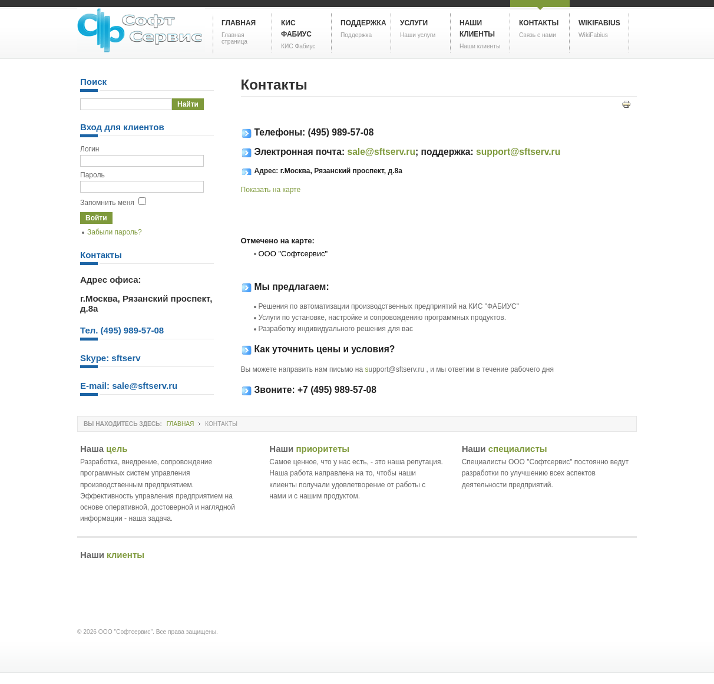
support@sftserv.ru (518, 152)
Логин (89, 149)
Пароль (92, 175)
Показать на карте (271, 190)
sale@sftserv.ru (381, 152)
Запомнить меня (107, 203)
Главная (180, 424)
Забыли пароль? (114, 232)
